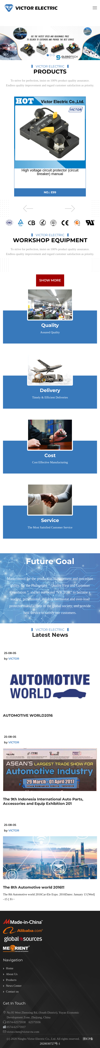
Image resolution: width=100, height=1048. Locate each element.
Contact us (12, 991)
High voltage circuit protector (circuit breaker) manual (50, 172)
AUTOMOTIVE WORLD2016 (28, 715)
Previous (24, 209)
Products (11, 979)
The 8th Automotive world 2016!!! (33, 887)
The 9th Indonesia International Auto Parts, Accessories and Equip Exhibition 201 (43, 801)
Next (71, 209)
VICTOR (13, 658)
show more (50, 280)
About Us (12, 974)
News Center (14, 985)
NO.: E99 (50, 192)
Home (9, 968)
